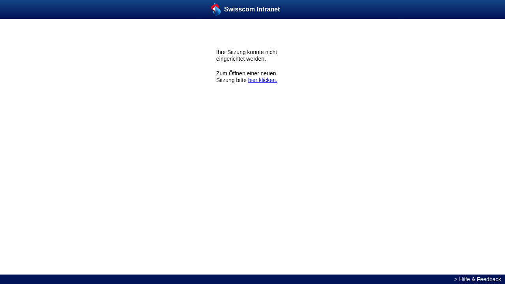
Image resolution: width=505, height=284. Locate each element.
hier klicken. (262, 80)
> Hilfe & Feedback (477, 279)
